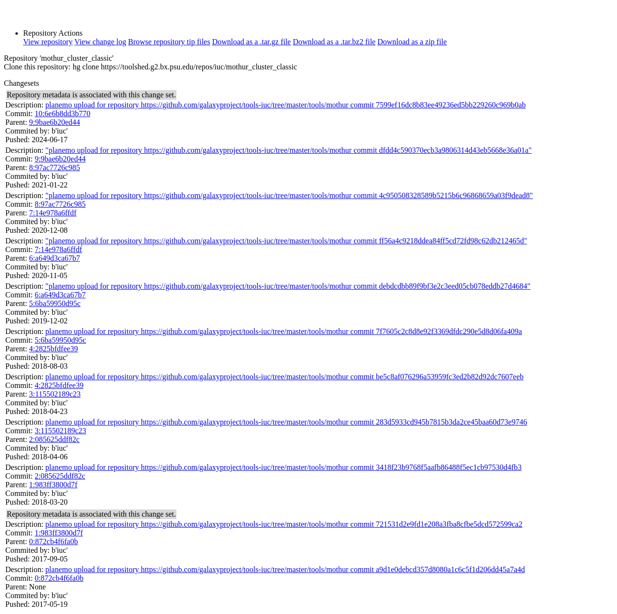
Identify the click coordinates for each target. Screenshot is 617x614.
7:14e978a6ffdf (52, 213)
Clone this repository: (37, 67)
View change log (100, 42)
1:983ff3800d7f (53, 485)
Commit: (19, 113)
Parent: (16, 122)
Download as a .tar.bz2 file (334, 42)
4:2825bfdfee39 (53, 349)
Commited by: (27, 131)
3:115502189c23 (54, 394)
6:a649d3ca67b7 (54, 258)
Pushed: (17, 139)
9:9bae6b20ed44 (54, 122)
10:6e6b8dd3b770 (63, 113)
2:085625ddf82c (54, 439)
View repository (48, 42)
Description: (24, 105)
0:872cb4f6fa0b (53, 541)
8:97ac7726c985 (54, 167)
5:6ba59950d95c (54, 303)
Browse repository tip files (169, 42)
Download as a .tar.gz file (251, 42)
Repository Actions (52, 33)
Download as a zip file (412, 42)
